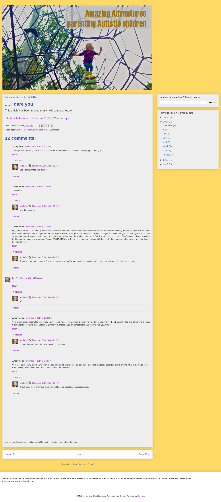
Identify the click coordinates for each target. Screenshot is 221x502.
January (167, 154)
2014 (166, 122)
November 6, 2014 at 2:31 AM (38, 146)
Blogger (141, 496)
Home (78, 454)
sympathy (55, 130)
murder (47, 130)
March (166, 146)
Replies (18, 160)
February (167, 150)
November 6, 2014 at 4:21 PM (45, 340)
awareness (38, 130)
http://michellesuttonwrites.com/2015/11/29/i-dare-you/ (38, 118)
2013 (166, 160)
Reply (14, 154)
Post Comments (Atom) (83, 464)
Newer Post (11, 454)
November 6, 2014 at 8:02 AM (45, 166)
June (165, 138)
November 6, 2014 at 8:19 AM (38, 227)
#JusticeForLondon (23, 130)
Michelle (24, 166)
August (166, 129)
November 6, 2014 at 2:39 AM (38, 187)
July (165, 133)
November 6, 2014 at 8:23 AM (29, 278)
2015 (166, 117)
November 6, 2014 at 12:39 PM (38, 318)
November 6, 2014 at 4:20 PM (45, 257)
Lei (13, 278)
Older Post (144, 454)
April (165, 142)
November (168, 125)
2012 (166, 164)
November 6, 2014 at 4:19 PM (45, 206)
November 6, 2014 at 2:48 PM (38, 361)
